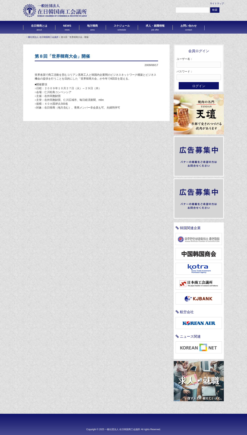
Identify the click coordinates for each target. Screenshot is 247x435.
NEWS (67, 27)
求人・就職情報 (155, 27)
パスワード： (185, 71)
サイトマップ (217, 3)
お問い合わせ (188, 27)
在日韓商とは (39, 27)
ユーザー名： (185, 58)
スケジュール (122, 27)
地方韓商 (92, 27)
